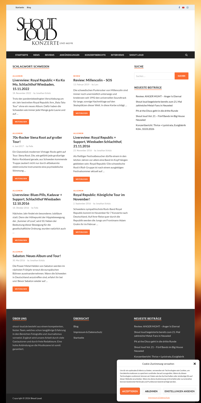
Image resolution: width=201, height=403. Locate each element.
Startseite (20, 7)
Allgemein (17, 76)
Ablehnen (151, 391)
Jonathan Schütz (43, 93)
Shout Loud (36, 398)
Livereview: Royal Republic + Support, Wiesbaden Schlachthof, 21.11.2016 (97, 141)
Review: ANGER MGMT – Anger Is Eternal (158, 96)
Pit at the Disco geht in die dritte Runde (157, 110)
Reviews (49, 55)
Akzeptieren (130, 391)
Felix (31, 146)
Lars (96, 84)
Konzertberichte (95, 55)
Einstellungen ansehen (180, 391)
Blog (29, 7)
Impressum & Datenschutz (159, 397)
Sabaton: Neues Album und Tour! (37, 256)
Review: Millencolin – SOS (92, 80)
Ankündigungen (69, 55)
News (36, 55)
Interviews (117, 55)
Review (76, 76)
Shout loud (136, 55)
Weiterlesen (20, 121)
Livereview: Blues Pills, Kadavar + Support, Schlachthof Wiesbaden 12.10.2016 (37, 199)
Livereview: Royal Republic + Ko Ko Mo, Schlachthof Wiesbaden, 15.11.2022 (39, 84)
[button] (194, 363)
